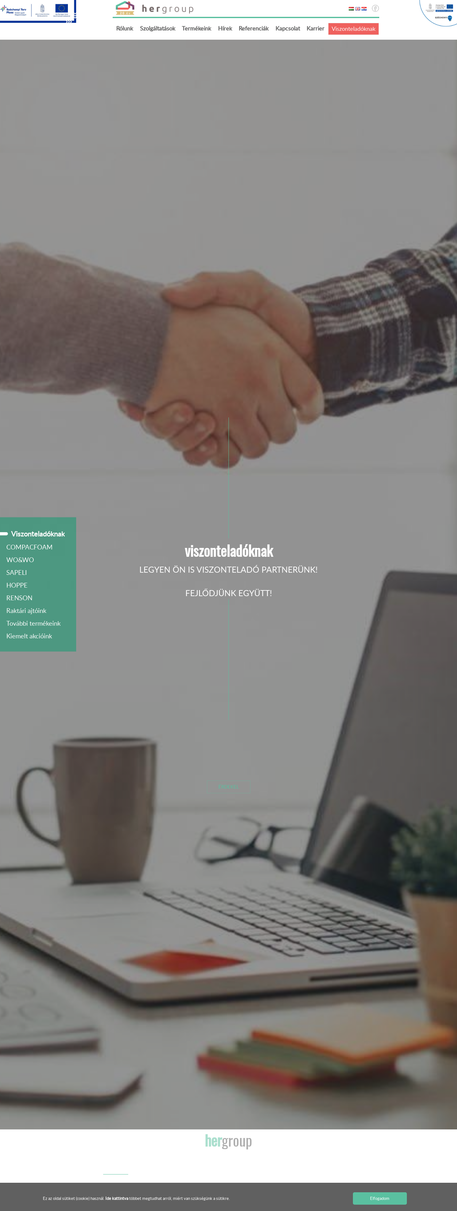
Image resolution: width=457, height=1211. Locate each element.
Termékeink (196, 28)
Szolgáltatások (157, 28)
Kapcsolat (287, 28)
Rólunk (124, 28)
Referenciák (253, 28)
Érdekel (228, 786)
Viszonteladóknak (353, 28)
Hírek (225, 28)
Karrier (315, 28)
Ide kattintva (117, 1198)
